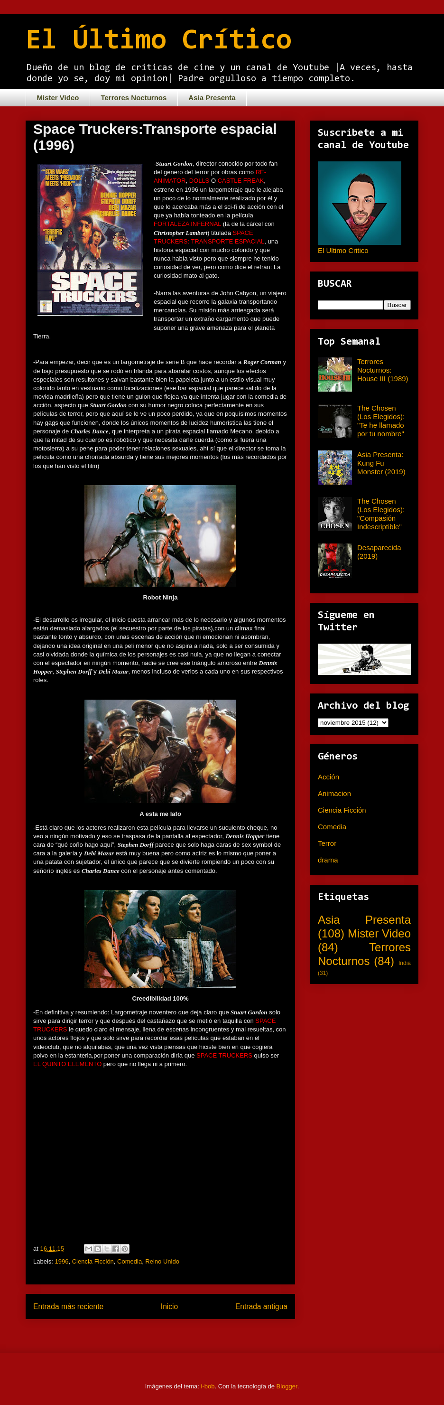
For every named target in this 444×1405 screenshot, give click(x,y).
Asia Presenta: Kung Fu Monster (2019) (381, 463)
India (404, 963)
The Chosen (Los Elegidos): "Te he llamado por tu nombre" (381, 421)
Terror (327, 843)
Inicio (169, 1306)
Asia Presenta (211, 98)
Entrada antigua (261, 1306)
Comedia (129, 1261)
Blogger (287, 1386)
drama (328, 860)
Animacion (334, 793)
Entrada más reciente (68, 1306)
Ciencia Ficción (93, 1261)
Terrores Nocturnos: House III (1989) (382, 370)
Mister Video (58, 98)
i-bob (208, 1386)
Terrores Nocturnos (133, 98)
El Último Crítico (159, 41)
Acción (328, 777)
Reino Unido (162, 1261)
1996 (62, 1261)
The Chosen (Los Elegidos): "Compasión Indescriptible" (381, 514)
